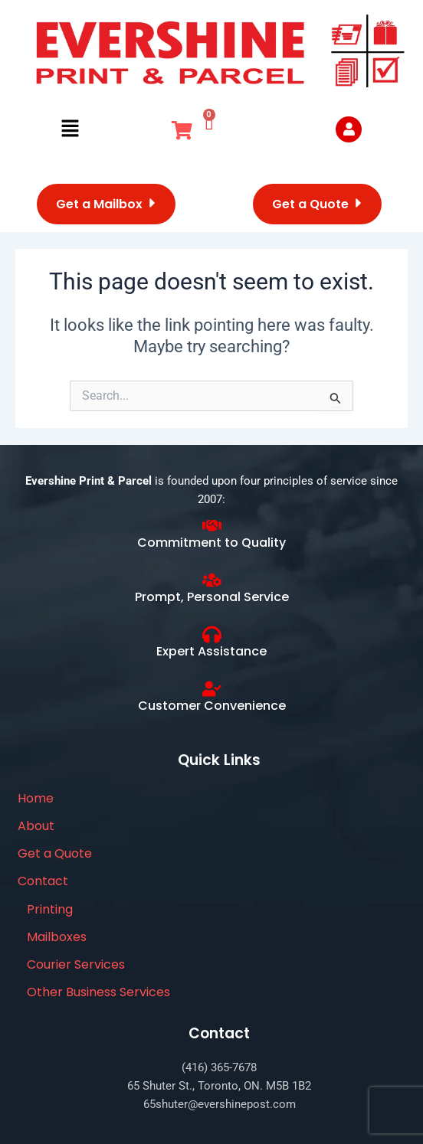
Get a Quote (55, 853)
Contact (43, 881)
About (36, 826)
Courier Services (76, 964)
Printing (50, 909)
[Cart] (209, 121)
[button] (69, 129)
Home (36, 798)
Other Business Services (98, 992)
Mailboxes (57, 937)
